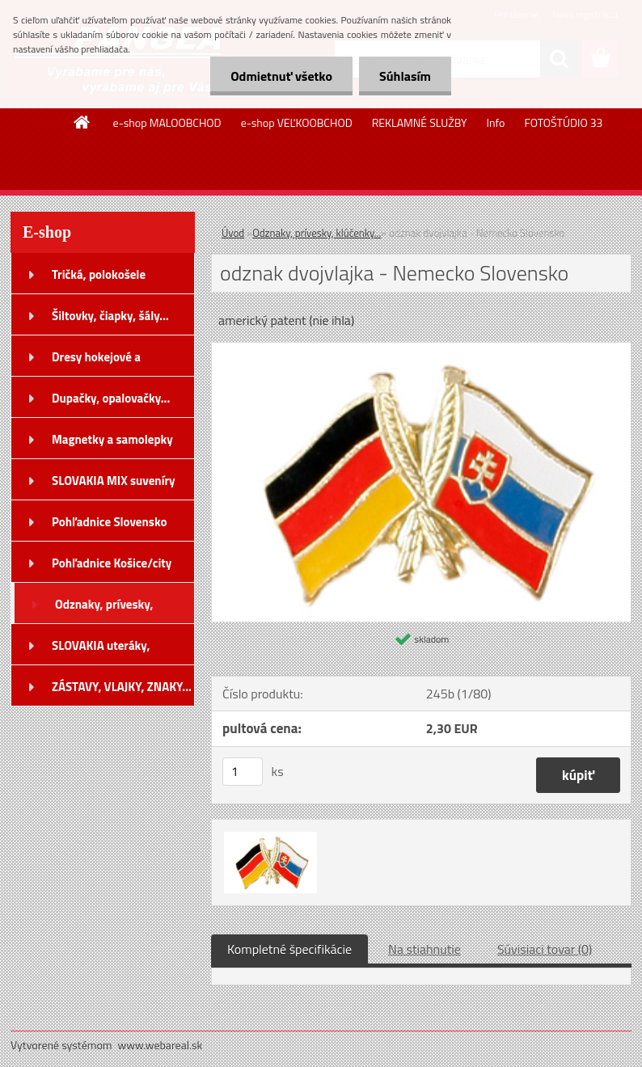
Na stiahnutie (424, 949)
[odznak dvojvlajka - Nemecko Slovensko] (421, 349)
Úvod (233, 233)
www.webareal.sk (160, 1044)
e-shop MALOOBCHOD (167, 122)
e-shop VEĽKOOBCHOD (297, 122)
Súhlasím (405, 76)
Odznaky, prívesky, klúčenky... (316, 233)
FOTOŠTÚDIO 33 (563, 122)
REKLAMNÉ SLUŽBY (419, 122)
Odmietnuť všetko (281, 76)
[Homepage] (82, 122)
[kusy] (242, 771)
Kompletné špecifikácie (289, 949)
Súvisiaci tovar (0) (544, 949)
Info (496, 122)
